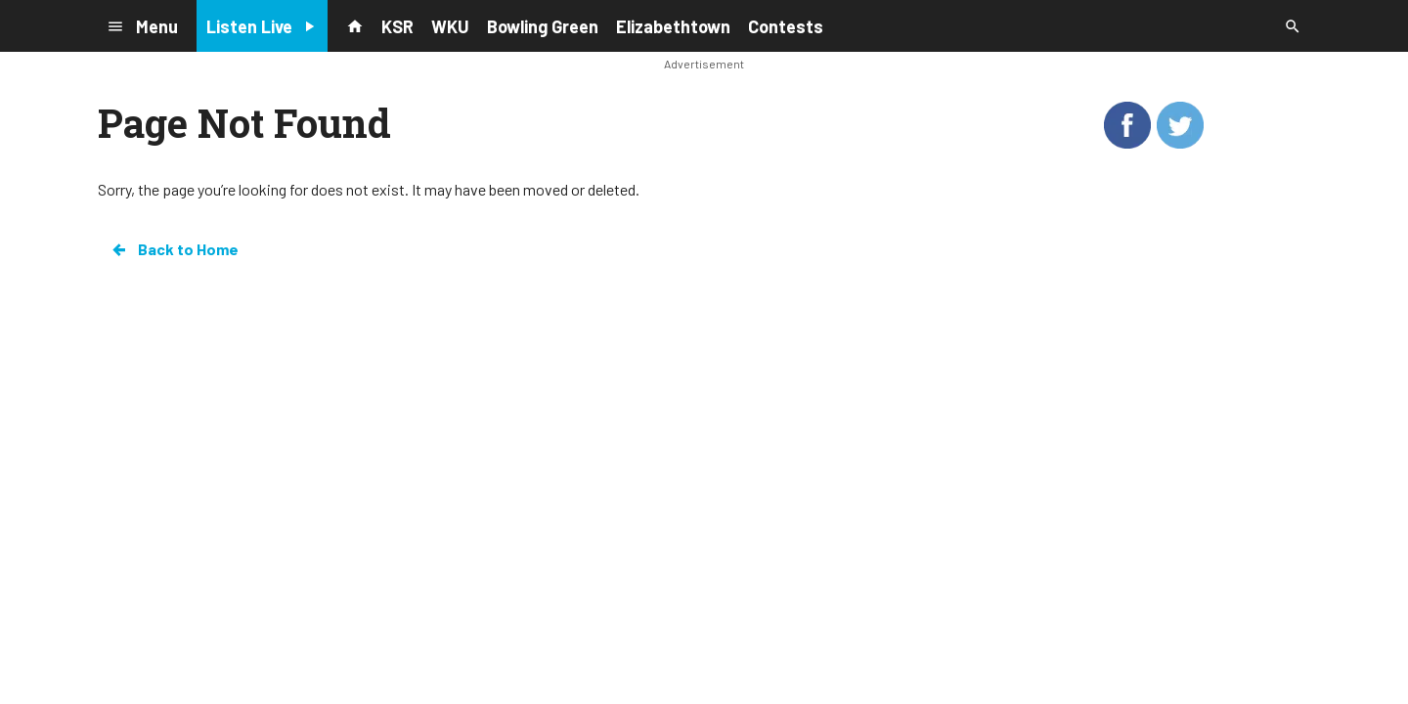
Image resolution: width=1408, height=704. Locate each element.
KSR (397, 26)
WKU (450, 26)
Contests (785, 26)
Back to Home (174, 249)
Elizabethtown (673, 26)
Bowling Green (542, 26)
